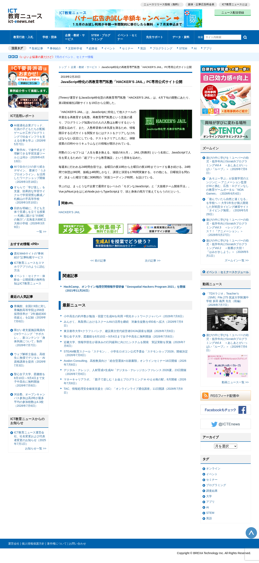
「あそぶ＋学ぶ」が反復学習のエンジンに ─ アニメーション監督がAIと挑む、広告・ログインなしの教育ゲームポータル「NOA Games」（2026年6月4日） (227, 182)
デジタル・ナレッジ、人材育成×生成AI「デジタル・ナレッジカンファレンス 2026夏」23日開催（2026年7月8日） (125, 368)
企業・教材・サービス (75, 35)
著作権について (57, 540)
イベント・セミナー (127, 35)
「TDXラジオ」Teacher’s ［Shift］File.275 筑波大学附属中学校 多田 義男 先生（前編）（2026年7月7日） (227, 307)
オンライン (213, 465)
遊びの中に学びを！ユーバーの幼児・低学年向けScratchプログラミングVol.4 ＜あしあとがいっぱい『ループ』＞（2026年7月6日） (227, 162)
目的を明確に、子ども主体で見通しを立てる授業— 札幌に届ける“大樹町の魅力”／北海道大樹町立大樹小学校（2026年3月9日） (30, 214)
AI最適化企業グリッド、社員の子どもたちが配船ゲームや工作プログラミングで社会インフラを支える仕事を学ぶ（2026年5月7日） (30, 131)
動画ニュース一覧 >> (235, 378)
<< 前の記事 (98, 257)
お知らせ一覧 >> (35, 445)
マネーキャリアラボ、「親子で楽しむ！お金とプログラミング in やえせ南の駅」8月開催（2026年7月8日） (125, 377)
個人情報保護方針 (33, 540)
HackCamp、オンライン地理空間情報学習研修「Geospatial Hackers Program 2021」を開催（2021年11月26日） (124, 285)
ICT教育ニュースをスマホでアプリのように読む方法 (29, 263)
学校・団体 (49, 35)
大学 (209, 492)
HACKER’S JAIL (69, 208)
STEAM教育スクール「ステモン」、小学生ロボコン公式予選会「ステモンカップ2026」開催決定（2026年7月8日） (126, 349)
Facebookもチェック (225, 406)
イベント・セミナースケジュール (227, 268)
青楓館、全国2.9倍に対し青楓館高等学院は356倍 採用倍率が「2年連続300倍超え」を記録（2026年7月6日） (30, 310)
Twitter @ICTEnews (225, 420)
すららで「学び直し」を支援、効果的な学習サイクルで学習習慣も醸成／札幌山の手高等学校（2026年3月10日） (29, 191)
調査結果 (212, 487)
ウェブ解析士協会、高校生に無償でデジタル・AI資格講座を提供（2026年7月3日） (30, 356)
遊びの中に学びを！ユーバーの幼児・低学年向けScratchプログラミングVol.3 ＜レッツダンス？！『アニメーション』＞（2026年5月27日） (227, 224)
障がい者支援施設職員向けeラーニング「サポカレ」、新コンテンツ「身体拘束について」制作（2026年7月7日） (29, 334)
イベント (109, 45)
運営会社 (13, 540)
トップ (63, 63)
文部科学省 (75, 45)
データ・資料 (181, 35)
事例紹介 (56, 45)
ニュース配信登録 (232, 12)
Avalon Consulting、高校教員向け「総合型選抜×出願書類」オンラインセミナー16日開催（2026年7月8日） (125, 359)
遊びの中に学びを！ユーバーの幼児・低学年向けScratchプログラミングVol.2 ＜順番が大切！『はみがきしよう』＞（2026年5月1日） (227, 244)
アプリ (205, 45)
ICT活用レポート (22, 112)
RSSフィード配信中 (225, 392)
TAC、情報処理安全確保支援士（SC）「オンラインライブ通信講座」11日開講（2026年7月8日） (123, 387)
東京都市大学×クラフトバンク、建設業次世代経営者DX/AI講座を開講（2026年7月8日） (120, 327)
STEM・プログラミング (102, 35)
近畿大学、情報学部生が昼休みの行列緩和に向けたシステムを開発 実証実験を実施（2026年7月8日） (124, 340)
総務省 (93, 45)
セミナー (127, 45)
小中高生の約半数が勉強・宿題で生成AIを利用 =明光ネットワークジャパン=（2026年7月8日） (124, 312)
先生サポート (154, 35)
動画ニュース (212, 280)
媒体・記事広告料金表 (201, 4)
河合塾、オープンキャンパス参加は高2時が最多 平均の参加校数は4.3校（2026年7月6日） (30, 396)
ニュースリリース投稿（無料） (161, 4)
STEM (181, 45)
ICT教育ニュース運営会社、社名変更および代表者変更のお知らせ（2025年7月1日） (30, 434)
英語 (142, 45)
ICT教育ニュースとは (234, 4)
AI (193, 45)
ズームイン (211, 145)
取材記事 (38, 45)
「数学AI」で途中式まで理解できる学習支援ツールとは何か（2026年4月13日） (29, 152)
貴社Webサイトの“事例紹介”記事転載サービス (29, 251)
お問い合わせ (77, 540)
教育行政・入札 (23, 35)
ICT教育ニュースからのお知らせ (27, 417)
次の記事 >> (152, 257)
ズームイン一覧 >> (237, 256)
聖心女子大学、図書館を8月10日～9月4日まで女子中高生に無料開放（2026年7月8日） (119, 333)
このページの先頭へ (251, 529)
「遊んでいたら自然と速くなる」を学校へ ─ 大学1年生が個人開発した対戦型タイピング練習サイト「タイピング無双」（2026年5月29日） (227, 203)
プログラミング (161, 45)
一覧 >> (41, 228)
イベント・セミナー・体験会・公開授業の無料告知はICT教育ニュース (29, 276)
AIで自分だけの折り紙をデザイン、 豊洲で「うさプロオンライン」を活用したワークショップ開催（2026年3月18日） (30, 171)
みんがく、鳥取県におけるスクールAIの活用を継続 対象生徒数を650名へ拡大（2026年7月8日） (123, 320)
